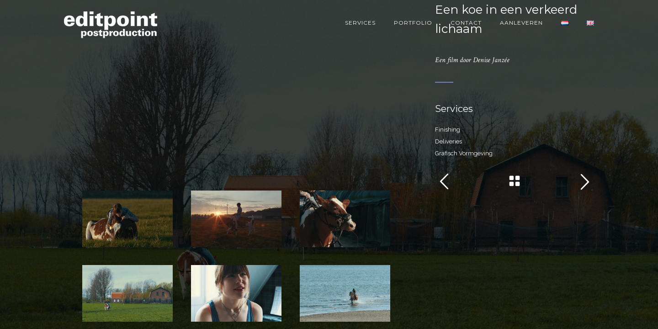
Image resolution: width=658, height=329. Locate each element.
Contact (466, 22)
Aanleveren (521, 22)
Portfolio (413, 22)
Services (360, 22)
